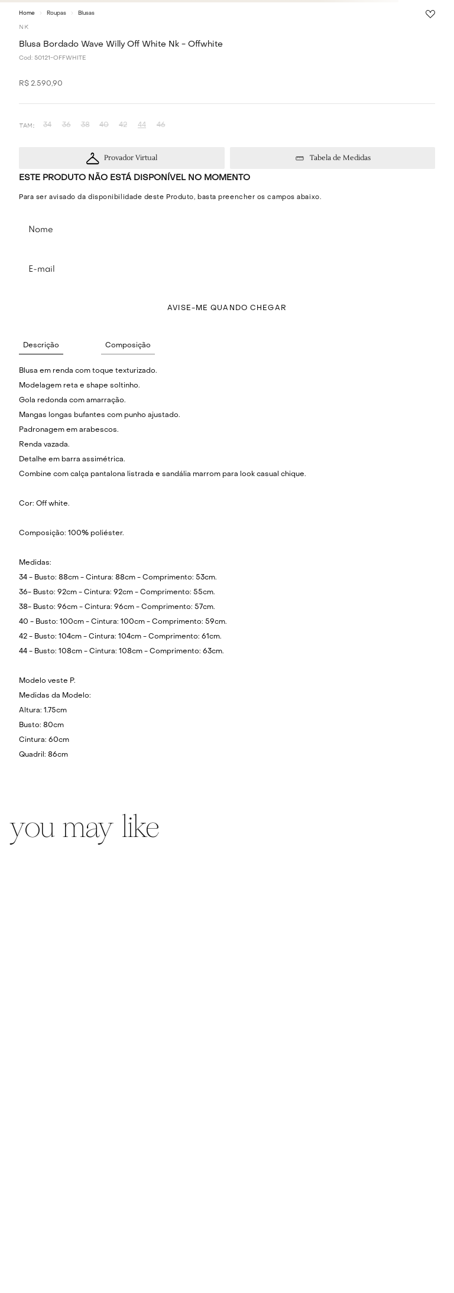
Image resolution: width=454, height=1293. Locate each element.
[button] (47, 125)
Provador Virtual (130, 158)
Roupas (56, 13)
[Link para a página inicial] (27, 13)
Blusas (86, 13)
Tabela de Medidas (340, 158)
